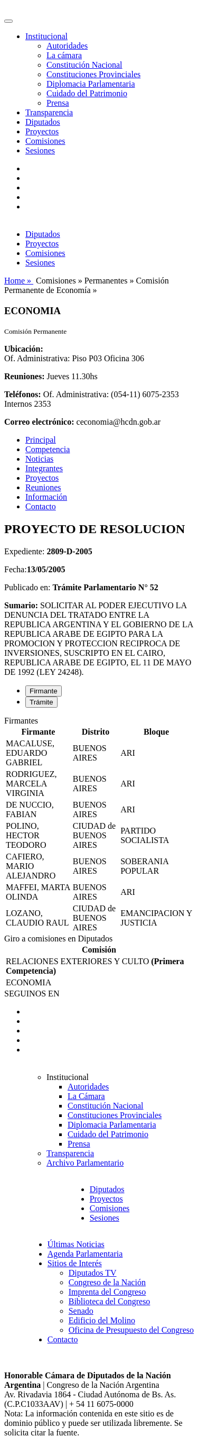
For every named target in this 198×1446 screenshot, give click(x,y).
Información (46, 496)
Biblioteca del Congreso (109, 1301)
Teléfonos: (22, 394)
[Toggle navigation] (8, 21)
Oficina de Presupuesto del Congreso (131, 1329)
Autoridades (67, 45)
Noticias (39, 458)
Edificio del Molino (102, 1320)
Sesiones (40, 150)
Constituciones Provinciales (93, 74)
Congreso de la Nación (107, 1282)
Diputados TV (93, 1272)
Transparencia (49, 112)
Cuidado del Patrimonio (86, 93)
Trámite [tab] (41, 702)
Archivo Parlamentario (85, 1162)
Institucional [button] (46, 36)
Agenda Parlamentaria (85, 1253)
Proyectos (42, 131)
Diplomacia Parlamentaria (90, 83)
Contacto (40, 506)
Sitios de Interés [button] (75, 1263)
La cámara (64, 55)
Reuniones (43, 487)
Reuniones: (24, 376)
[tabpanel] (99, 825)
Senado (81, 1310)
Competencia (47, 449)
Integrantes (44, 468)
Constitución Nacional (84, 64)
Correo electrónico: (39, 421)
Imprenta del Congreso (107, 1291)
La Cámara (86, 1096)
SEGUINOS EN (31, 993)
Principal (40, 439)
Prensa (57, 102)
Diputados (42, 121)
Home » (18, 280)
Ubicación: (23, 348)
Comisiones (45, 140)
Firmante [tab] (44, 691)
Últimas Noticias (76, 1244)
